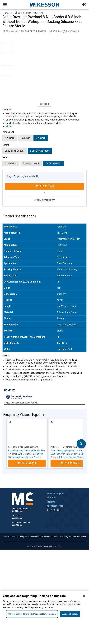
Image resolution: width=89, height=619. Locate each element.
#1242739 (7, 12)
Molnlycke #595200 (29, 447)
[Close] (83, 596)
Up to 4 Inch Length (14, 150)
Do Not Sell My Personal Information (70, 537)
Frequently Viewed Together (23, 415)
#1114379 (12, 447)
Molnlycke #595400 (71, 447)
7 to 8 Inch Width (53, 163)
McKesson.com (48, 537)
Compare (44, 104)
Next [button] (81, 443)
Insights (51, 501)
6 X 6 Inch (25, 138)
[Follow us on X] (55, 510)
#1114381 (55, 447)
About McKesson (55, 505)
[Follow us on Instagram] (51, 510)
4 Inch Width (11, 163)
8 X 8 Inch (41, 138)
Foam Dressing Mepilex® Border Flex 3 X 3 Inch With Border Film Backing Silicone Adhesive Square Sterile (26, 454)
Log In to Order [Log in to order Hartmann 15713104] (44, 186)
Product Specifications (19, 216)
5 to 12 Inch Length (39, 150)
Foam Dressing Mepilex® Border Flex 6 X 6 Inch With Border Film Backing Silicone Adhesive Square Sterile (69, 454)
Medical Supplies (55, 493)
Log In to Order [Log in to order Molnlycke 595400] (69, 463)
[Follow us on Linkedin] (58, 510)
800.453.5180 (17, 525)
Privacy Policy (18, 537)
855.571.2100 (17, 511)
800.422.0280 (17, 518)
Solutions (51, 497)
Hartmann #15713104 (33, 12)
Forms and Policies (33, 537)
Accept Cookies (70, 614)
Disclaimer (7, 537)
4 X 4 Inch (9, 138)
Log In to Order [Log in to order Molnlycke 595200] (27, 463)
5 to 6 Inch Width (31, 163)
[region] (44, 605)
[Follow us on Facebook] (47, 510)
